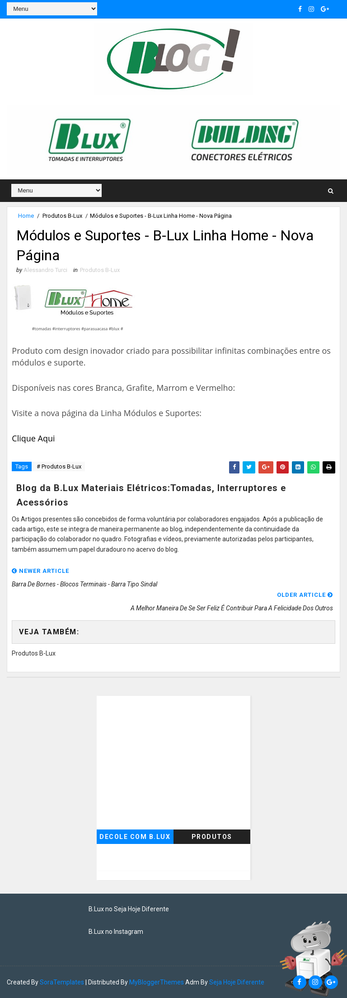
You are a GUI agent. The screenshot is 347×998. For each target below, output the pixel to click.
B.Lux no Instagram (116, 931)
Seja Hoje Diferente (236, 982)
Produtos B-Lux (62, 215)
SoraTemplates (62, 982)
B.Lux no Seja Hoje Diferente (129, 909)
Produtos (212, 836)
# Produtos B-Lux (59, 466)
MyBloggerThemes (156, 982)
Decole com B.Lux (134, 836)
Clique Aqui (33, 438)
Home (26, 215)
